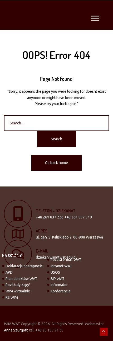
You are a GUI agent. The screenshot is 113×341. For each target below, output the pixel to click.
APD (9, 272)
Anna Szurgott (16, 330)
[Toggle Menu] (95, 18)
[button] (104, 332)
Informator (59, 285)
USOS (55, 272)
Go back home (56, 163)
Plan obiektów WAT (21, 279)
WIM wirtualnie (18, 291)
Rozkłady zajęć (18, 285)
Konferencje (61, 291)
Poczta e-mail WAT (66, 260)
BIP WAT (58, 279)
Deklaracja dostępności (24, 266)
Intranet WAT (61, 266)
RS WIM (12, 297)
